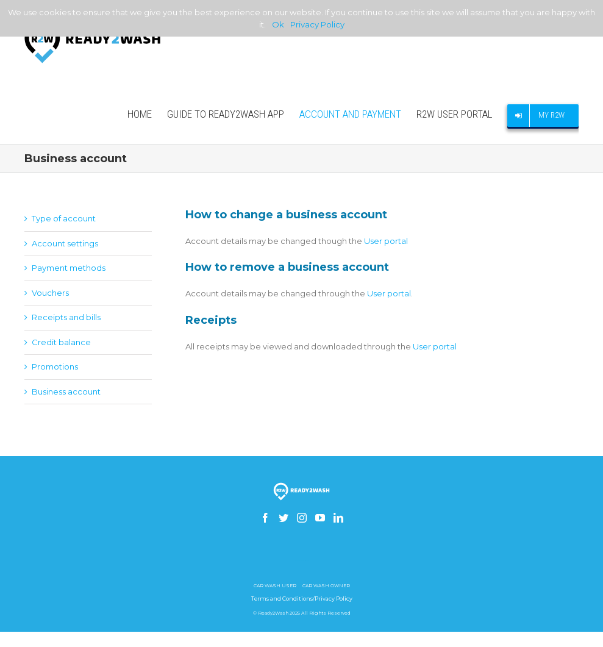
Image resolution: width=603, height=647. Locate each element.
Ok (278, 24)
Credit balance (61, 342)
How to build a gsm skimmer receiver (302, 560)
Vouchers (50, 293)
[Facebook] (265, 518)
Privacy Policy (317, 24)
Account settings (65, 243)
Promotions (55, 366)
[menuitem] (147, 114)
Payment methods (68, 268)
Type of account (64, 218)
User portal (386, 241)
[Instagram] (302, 518)
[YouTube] (320, 518)
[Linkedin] (338, 518)
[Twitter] (283, 518)
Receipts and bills (66, 317)
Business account (66, 391)
